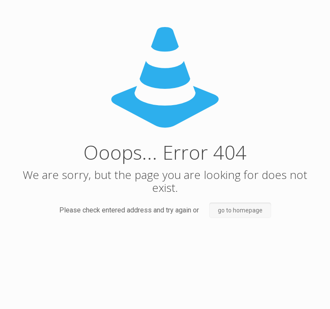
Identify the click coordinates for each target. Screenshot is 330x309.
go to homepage (240, 210)
